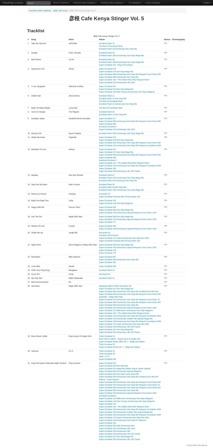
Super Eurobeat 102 (107, 200)
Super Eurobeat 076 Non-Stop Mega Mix (116, 71)
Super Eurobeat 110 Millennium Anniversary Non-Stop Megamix (126, 310)
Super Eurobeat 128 (107, 250)
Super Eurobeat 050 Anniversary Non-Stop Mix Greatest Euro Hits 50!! (128, 291)
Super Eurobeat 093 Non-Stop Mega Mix (116, 245)
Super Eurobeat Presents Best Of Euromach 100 (119, 196)
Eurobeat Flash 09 (106, 112)
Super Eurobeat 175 (107, 253)
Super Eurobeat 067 (107, 86)
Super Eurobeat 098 (107, 124)
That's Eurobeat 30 (107, 354)
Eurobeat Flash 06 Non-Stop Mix (112, 187)
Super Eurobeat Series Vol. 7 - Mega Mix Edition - (120, 347)
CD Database (135, 3)
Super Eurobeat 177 (107, 222)
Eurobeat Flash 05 (106, 184)
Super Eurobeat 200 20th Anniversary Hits (116, 426)
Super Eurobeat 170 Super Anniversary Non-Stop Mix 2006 (124, 238)
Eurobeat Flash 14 (106, 43)
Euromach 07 (104, 194)
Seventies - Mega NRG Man (111, 297)
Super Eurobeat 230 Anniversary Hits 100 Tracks (119, 327)
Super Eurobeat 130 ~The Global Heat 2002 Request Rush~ (124, 80)
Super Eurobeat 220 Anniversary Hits (114, 431)
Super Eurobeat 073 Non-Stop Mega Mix (116, 89)
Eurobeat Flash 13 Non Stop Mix (112, 98)
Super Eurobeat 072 (107, 149)
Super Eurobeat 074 (107, 137)
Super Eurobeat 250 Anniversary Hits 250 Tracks (119, 171)
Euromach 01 (104, 233)
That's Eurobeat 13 (107, 336)
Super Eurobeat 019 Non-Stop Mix (113, 366)
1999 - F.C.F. (104, 356)
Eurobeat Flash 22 (106, 270)
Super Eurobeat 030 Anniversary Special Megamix (120, 371)
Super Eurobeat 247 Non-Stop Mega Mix (116, 329)
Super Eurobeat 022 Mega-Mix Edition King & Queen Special (124, 368)
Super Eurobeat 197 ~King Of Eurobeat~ (116, 65)
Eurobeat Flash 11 (106, 96)
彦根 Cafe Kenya (61, 11)
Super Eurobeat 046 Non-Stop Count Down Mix (119, 374)
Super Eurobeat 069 (107, 266)
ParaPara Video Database (85, 3)
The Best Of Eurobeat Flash (111, 46)
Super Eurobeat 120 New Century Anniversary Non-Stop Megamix (127, 92)
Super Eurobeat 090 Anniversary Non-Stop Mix (118, 77)
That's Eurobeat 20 (107, 344)
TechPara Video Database (113, 3)
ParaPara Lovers (13, 2)
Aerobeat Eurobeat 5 (107, 127)
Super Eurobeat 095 (107, 226)
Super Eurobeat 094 (107, 207)
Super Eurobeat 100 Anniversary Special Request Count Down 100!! (127, 213)
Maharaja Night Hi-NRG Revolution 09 (115, 286)
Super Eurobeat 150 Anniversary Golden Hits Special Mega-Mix (126, 319)
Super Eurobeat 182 (107, 262)
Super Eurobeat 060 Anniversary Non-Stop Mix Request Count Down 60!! (130, 294)
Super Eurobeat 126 (107, 404)
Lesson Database (152, 3)
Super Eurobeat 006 (107, 359)
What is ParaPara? (61, 3)
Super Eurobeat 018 (107, 363)
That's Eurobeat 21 (107, 351)
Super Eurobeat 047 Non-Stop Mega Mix (116, 289)
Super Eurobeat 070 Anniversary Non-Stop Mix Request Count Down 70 (129, 299)
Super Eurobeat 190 (107, 168)
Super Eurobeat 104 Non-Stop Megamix (116, 203)
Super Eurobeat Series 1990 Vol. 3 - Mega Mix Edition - (122, 342)
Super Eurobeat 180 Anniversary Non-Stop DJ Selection (122, 420)
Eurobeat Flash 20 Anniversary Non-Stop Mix (118, 49)
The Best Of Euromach (108, 235)
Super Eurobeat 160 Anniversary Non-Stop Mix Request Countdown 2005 (130, 321)
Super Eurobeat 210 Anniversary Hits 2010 (117, 82)
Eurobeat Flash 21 (106, 278)
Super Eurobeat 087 (107, 257)
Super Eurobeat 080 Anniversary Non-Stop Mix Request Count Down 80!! (130, 74)
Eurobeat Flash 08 (106, 53)
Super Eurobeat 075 (107, 69)
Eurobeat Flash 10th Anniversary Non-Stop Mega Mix (121, 55)
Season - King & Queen (109, 379)
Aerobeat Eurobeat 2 (107, 160)
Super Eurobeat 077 (107, 118)
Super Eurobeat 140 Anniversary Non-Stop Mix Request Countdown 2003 (130, 145)
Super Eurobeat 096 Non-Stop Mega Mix (116, 210)
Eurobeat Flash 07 (106, 175)
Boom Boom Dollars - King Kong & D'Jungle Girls (119, 339)
